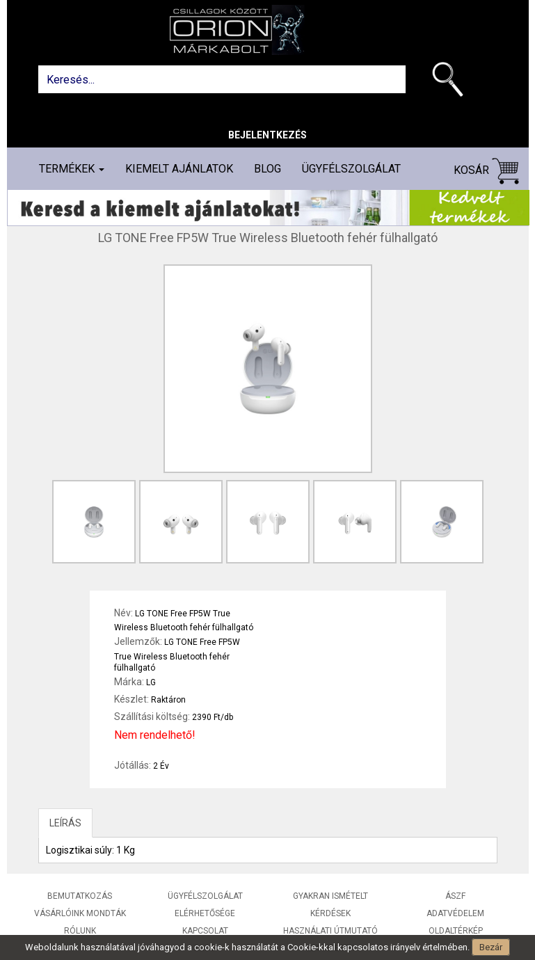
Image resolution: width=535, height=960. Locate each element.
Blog (267, 168)
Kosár (486, 170)
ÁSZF (455, 896)
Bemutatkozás (79, 896)
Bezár (490, 947)
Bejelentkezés (267, 135)
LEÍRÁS (65, 823)
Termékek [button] (71, 168)
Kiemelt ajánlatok (179, 168)
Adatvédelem (455, 913)
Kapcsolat (205, 931)
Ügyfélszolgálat (351, 168)
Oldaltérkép (456, 931)
